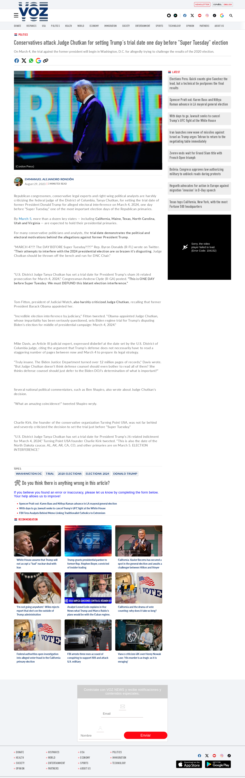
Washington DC (29, 473)
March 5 (25, 219)
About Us (219, 26)
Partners (204, 26)
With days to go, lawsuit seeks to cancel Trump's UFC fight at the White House (62, 508)
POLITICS (55, 26)
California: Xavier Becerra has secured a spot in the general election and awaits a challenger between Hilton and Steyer (140, 563)
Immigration (110, 26)
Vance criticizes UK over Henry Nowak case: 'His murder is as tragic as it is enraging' (139, 657)
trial (50, 473)
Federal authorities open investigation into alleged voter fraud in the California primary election (38, 657)
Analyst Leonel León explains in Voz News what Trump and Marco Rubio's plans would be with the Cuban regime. (88, 610)
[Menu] (16, 15)
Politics (23, 35)
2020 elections (70, 473)
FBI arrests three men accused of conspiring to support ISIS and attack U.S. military (87, 657)
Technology (174, 26)
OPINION (190, 26)
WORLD (80, 26)
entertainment (142, 26)
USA (44, 26)
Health (68, 26)
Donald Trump (125, 473)
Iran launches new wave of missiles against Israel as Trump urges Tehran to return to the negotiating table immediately (198, 137)
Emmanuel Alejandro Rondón (49, 179)
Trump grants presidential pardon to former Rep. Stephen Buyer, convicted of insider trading (88, 563)
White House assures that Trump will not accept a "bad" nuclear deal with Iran (37, 563)
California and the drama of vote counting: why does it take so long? (137, 608)
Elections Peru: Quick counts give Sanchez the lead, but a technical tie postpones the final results (199, 83)
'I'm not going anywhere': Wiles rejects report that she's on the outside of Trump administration (38, 610)
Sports (159, 26)
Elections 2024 (97, 473)
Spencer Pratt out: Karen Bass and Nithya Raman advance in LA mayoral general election (68, 503)
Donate (17, 26)
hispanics (31, 26)
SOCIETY (126, 26)
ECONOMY (94, 26)
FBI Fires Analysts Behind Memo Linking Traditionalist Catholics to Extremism (62, 513)
